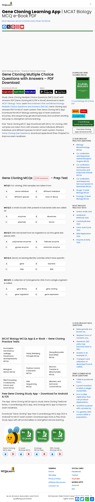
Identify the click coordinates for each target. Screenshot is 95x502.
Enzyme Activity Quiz (83, 241)
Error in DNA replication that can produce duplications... (83, 398)
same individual (22, 191)
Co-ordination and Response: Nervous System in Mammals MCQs (84, 183)
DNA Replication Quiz (83, 234)
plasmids (22, 222)
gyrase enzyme (22, 247)
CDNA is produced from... (84, 380)
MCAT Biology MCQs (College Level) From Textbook (26, 21)
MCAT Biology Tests (11, 103)
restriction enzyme (52, 247)
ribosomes (51, 216)
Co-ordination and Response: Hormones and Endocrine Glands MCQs (84, 170)
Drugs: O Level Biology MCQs (82, 191)
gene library (22, 289)
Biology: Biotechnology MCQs (83, 147)
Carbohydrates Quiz (83, 222)
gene (22, 263)
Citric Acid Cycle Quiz (83, 228)
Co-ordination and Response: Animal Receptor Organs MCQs (84, 157)
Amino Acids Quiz (84, 211)
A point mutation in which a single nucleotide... (84, 388)
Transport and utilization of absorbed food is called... (84, 363)
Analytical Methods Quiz (82, 216)
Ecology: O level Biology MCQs (83, 197)
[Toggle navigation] (90, 4)
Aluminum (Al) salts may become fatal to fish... (83, 345)
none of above (51, 197)
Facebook (76, 471)
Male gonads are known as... (84, 330)
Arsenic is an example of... (82, 354)
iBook (75, 111)
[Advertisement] (47, 50)
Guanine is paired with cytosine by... (84, 407)
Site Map (52, 475)
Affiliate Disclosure (56, 482)
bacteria (51, 263)
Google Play (78, 116)
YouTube (76, 478)
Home (51, 471)
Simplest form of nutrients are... (84, 336)
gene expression (52, 294)
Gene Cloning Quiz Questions (16, 133)
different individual (52, 191)
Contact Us (53, 486)
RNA (51, 269)
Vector (52, 222)
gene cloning (51, 289)
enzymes (22, 216)
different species (21, 197)
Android (75, 485)
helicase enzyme (51, 241)
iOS (73, 489)
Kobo (83, 111)
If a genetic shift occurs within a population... (83, 414)
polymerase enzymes (21, 241)
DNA (22, 269)
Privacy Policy (54, 478)
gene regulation (22, 294)
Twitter (75, 475)
